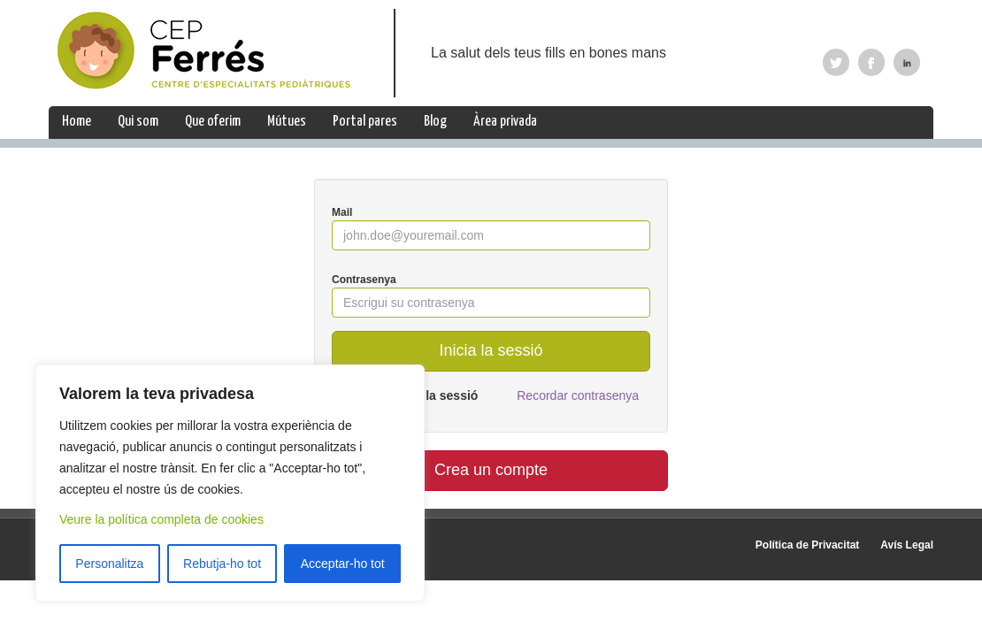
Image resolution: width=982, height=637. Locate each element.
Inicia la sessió (490, 350)
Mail (342, 212)
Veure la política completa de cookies (161, 519)
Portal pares (365, 121)
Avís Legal (906, 545)
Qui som (138, 121)
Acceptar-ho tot (343, 563)
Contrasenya (364, 279)
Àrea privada (505, 121)
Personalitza (109, 563)
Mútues (286, 121)
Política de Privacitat (807, 545)
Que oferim (213, 121)
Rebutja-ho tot (222, 563)
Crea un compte (491, 470)
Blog (435, 121)
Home (76, 121)
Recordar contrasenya (578, 395)
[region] (230, 483)
